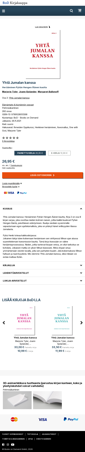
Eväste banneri (43, 439)
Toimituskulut (16, 165)
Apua (30, 439)
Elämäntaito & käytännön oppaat (18, 104)
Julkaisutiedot (49, 434)
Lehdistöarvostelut (16, 273)
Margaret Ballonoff (48, 91)
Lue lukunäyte (41, 27)
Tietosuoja (32, 434)
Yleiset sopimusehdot (12, 434)
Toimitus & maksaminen (13, 439)
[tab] (42, 207)
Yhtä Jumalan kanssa (19, 97)
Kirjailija (9, 265)
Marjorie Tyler (10, 91)
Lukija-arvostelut (15, 280)
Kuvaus (7, 208)
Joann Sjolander (28, 91)
